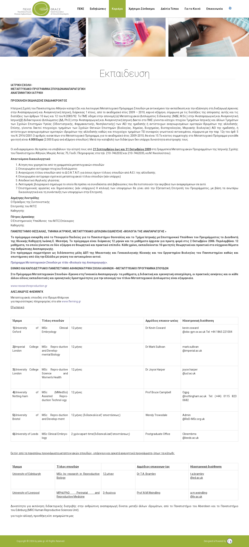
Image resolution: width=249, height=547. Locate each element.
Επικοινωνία (214, 8)
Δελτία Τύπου (170, 8)
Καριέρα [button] (117, 8)
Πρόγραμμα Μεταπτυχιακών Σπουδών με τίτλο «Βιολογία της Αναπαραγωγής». (59, 262)
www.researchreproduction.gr (29, 285)
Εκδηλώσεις (98, 8)
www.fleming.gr (71, 301)
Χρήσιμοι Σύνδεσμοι (142, 8)
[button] (230, 9)
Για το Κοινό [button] (193, 8)
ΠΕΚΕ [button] (80, 8)
